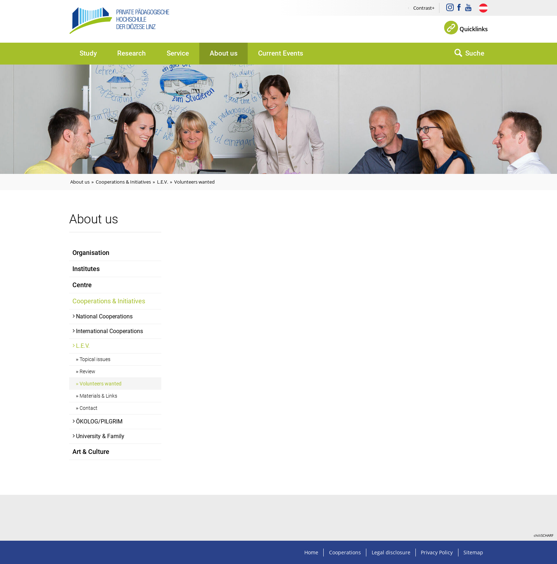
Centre (82, 285)
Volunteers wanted (194, 182)
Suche (474, 53)
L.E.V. (162, 182)
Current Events (280, 53)
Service (178, 53)
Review (87, 372)
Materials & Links (98, 396)
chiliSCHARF (543, 535)
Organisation (90, 252)
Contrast (422, 8)
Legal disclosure (391, 552)
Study (88, 53)
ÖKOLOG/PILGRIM (99, 421)
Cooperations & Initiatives (123, 182)
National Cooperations (104, 316)
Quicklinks (474, 29)
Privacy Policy (437, 552)
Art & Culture (90, 451)
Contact (88, 408)
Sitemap (473, 552)
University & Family (100, 436)
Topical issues (95, 359)
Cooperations (345, 552)
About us (224, 53)
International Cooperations (109, 331)
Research (131, 53)
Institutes (86, 268)
